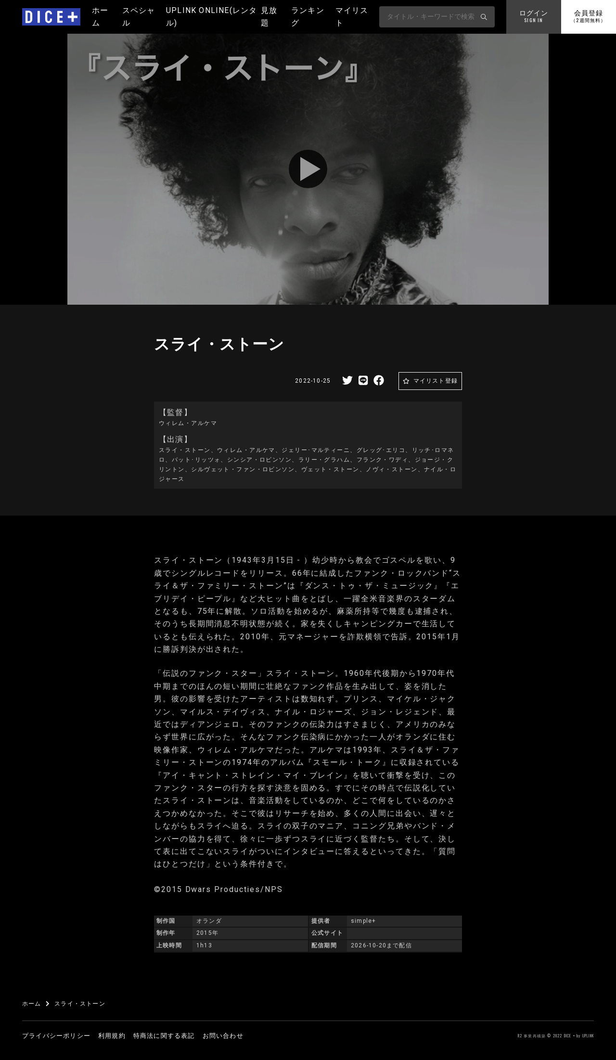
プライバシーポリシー (56, 1035)
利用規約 (112, 1035)
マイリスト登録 (435, 380)
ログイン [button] (534, 17)
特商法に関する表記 (164, 1035)
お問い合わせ (223, 1035)
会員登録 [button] (588, 17)
